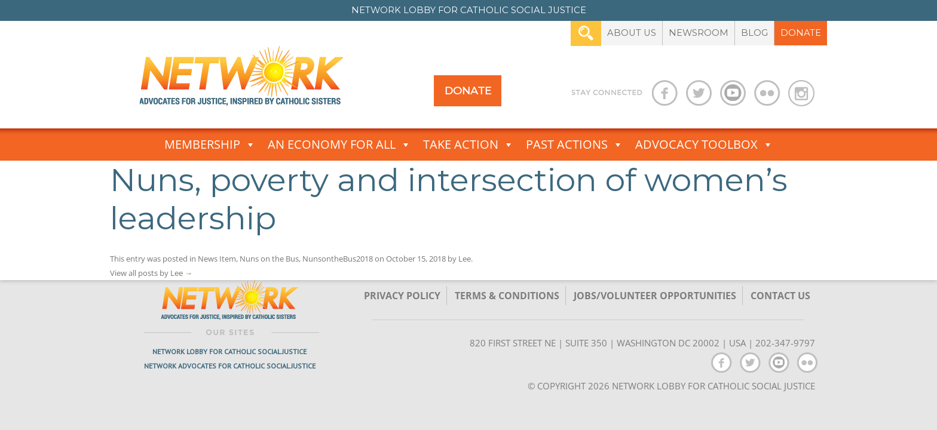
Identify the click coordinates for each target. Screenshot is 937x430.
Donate (800, 32)
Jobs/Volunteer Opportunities (655, 295)
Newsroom (698, 32)
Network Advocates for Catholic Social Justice (230, 365)
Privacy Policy (402, 295)
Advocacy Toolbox (704, 144)
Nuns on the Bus (269, 258)
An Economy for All (339, 144)
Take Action (468, 144)
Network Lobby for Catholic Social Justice (229, 351)
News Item (217, 258)
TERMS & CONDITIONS (507, 295)
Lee (464, 258)
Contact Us (780, 295)
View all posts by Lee (151, 273)
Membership (210, 144)
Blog (754, 32)
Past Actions (574, 144)
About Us (631, 32)
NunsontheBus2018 (337, 258)
